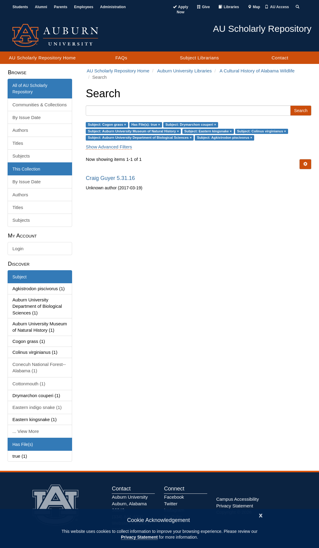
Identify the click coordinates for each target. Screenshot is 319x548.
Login (18, 248)
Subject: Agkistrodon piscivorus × (224, 137)
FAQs (121, 57)
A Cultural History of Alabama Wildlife (257, 70)
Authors (20, 130)
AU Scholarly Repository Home (42, 57)
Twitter (170, 503)
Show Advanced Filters (109, 146)
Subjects (21, 155)
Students (20, 7)
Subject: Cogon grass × (107, 124)
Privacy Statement (139, 537)
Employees (83, 7)
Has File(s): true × (145, 124)
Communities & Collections (39, 104)
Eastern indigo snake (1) (37, 407)
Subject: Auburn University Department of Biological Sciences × (139, 137)
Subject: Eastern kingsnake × (208, 131)
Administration (113, 7)
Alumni (41, 7)
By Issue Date (26, 117)
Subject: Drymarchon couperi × (190, 124)
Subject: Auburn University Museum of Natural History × (133, 131)
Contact (279, 57)
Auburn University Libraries (184, 70)
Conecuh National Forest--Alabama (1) (39, 367)
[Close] (261, 515)
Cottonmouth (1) (28, 383)
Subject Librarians (199, 57)
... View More (25, 431)
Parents (60, 7)
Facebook (174, 497)
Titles (17, 143)
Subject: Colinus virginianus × (261, 131)
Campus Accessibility (237, 499)
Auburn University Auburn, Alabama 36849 (130, 503)
